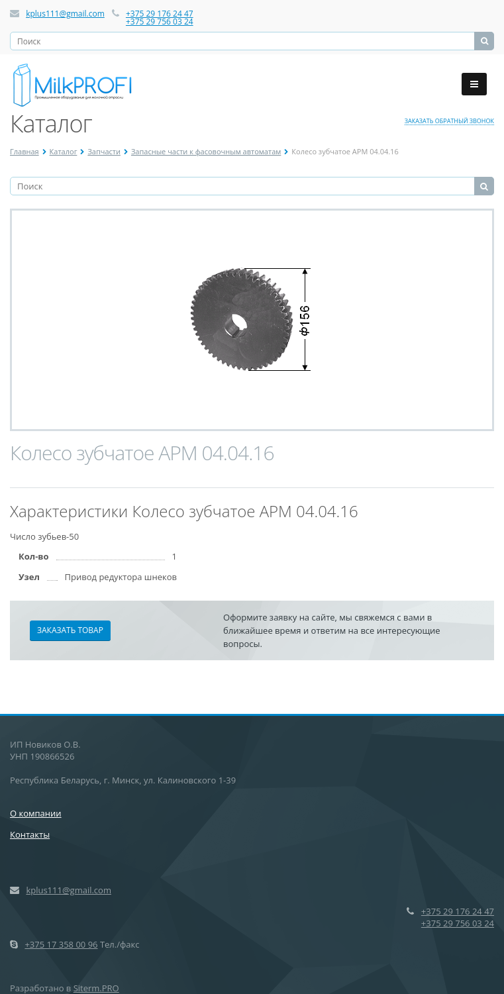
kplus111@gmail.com (65, 13)
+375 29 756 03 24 (159, 21)
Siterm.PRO (96, 988)
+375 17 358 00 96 (61, 944)
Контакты (30, 834)
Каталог (63, 151)
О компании (36, 813)
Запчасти (104, 151)
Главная (24, 151)
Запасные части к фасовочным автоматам (206, 151)
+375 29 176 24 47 (159, 13)
